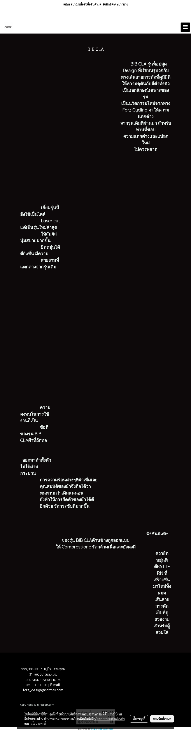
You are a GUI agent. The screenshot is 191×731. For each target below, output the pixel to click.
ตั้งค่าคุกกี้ (139, 719)
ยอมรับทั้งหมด (162, 719)
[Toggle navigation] (185, 27)
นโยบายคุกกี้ (38, 723)
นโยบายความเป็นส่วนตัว (109, 719)
